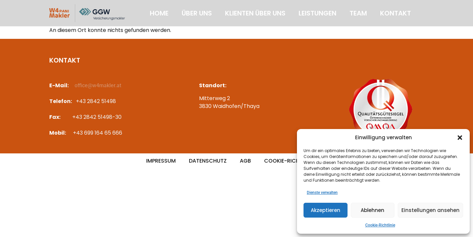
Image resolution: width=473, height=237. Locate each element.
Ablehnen (372, 210)
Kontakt (395, 13)
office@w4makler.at (98, 85)
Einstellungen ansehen (430, 210)
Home (159, 13)
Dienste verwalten (322, 192)
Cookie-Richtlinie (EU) (295, 161)
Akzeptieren (325, 210)
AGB (245, 161)
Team (358, 13)
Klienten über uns (255, 13)
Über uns (197, 13)
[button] (460, 137)
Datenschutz (208, 161)
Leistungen (317, 13)
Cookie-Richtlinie (380, 225)
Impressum (161, 161)
